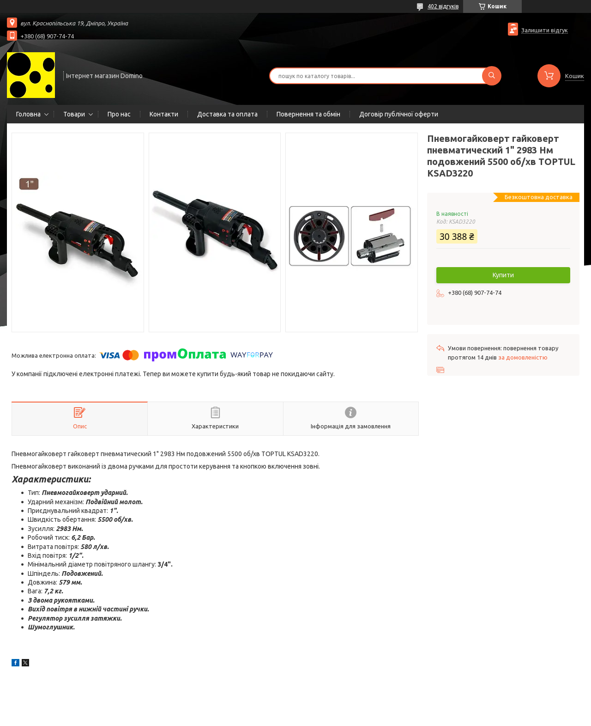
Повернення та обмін (308, 114)
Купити (503, 275)
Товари (74, 114)
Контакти (164, 114)
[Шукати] (491, 75)
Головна (28, 114)
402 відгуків (443, 6)
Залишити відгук (544, 30)
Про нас (119, 114)
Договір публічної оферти (398, 114)
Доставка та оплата (227, 114)
